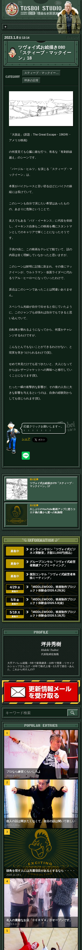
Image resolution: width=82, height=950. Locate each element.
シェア (26, 438)
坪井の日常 (31, 80)
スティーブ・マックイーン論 (42, 72)
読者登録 (77, 701)
